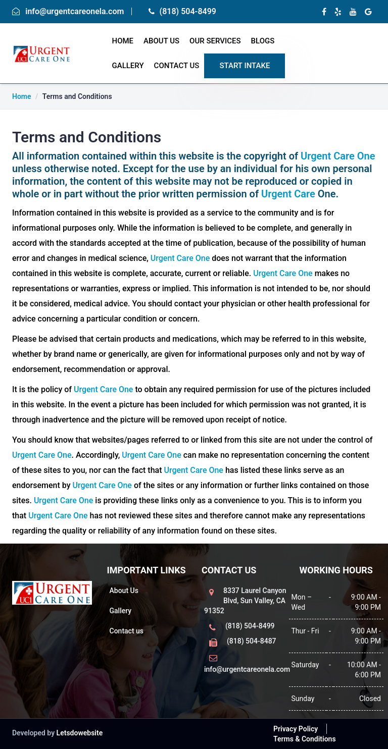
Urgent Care (289, 194)
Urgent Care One (338, 156)
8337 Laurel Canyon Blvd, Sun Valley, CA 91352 (245, 600)
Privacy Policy (295, 729)
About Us (161, 40)
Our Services (214, 40)
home (123, 40)
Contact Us (177, 65)
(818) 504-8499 (188, 11)
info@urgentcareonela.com (74, 11)
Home (21, 96)
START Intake (244, 65)
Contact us (127, 631)
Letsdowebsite (80, 733)
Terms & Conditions (304, 739)
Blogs (263, 40)
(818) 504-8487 (251, 641)
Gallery (128, 65)
